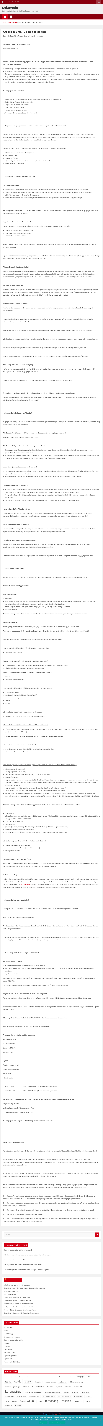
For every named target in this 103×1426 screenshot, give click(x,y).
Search (97, 1234)
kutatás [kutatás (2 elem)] (66, 1392)
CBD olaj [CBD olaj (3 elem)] (8, 1382)
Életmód (6, 1343)
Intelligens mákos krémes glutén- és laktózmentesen (22, 1307)
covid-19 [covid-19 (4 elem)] (28, 1382)
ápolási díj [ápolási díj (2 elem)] (8, 1405)
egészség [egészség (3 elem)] (62, 1382)
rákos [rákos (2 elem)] (7, 1401)
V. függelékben (26, 884)
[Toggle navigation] (11, 16)
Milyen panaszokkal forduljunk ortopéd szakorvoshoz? (23, 1265)
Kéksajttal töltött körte (11, 1291)
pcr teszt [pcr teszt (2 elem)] (88, 1396)
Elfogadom (43, 1423)
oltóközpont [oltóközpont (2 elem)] (85, 1392)
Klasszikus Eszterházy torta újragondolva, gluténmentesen (24, 1288)
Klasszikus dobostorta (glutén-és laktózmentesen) (21, 1313)
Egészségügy (8, 1334)
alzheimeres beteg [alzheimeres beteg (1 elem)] (43, 1377)
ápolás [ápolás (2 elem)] (88, 1401)
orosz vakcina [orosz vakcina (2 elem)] (9, 1396)
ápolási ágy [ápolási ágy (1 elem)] (18, 1405)
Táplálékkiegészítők (10, 1356)
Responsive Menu (98, 2)
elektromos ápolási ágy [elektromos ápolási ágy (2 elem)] (12, 1387)
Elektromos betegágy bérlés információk (18, 1250)
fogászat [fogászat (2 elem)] (59, 1387)
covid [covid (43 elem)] (17, 1381)
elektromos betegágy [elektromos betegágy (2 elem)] (76, 1382)
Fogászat (7, 1346)
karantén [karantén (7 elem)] (78, 1386)
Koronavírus (8, 1349)
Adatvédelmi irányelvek (57, 1423)
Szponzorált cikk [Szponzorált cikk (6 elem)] (27, 1401)
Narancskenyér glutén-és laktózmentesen (18, 1304)
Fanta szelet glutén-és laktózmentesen (17, 1301)
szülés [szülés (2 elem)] (40, 1401)
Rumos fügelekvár (10, 1294)
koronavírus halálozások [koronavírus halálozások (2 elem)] (53, 1392)
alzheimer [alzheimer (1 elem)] (7, 1377)
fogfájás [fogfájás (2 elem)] (50, 1387)
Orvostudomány (9, 1352)
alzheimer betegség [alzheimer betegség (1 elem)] (29, 1377)
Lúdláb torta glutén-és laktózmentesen (17, 1297)
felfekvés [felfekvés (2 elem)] (26, 1387)
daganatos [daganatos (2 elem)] (38, 1382)
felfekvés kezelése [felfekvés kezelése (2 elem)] (38, 1387)
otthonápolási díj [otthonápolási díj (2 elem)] (34, 1396)
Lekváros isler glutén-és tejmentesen (17, 1285)
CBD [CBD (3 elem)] (88, 1377)
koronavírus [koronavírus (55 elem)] (13, 1391)
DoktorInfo (10, 8)
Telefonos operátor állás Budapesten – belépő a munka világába (26, 1270)
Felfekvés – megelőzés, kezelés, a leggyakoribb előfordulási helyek (27, 1255)
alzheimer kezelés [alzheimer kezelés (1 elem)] (56, 1377)
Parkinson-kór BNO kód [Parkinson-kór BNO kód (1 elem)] (49, 1396)
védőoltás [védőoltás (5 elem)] (78, 1401)
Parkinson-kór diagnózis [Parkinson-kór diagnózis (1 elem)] (64, 1396)
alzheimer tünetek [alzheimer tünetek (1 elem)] (69, 1377)
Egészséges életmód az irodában (15, 1260)
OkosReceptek (14, 1280)
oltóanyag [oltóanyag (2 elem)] (75, 1392)
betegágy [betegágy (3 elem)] (80, 1377)
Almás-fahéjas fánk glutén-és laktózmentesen (20, 1310)
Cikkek (6, 1331)
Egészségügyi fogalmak (12, 1337)
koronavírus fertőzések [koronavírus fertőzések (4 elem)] (33, 1392)
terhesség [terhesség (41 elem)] (51, 1401)
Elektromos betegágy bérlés (13, 1340)
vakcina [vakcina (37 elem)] (66, 1401)
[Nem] (100, 1420)
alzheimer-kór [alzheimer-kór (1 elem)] (17, 1377)
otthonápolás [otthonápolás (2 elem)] (21, 1396)
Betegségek (8, 1328)
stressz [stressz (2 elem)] (14, 1401)
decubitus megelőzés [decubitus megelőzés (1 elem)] (50, 1382)
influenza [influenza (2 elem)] (68, 1387)
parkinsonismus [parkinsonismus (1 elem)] (78, 1396)
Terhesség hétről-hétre (12, 1362)
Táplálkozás (8, 1359)
